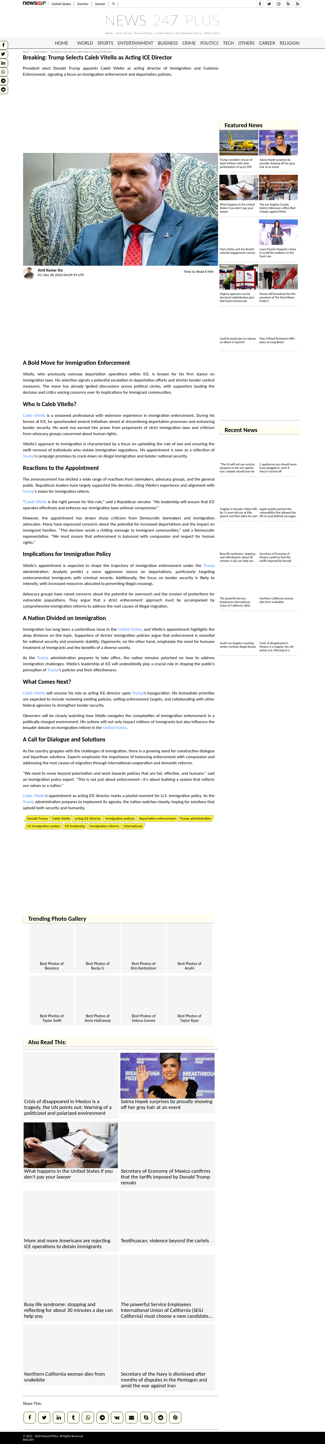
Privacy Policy (143, 33)
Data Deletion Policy (188, 33)
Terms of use (124, 33)
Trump (28, 456)
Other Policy (212, 33)
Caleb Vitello (58, 404)
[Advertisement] (120, 117)
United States (130, 629)
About (109, 33)
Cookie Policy (163, 33)
